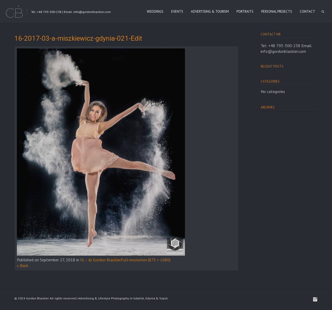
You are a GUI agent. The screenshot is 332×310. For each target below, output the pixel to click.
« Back (22, 265)
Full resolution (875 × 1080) (145, 259)
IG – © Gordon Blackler (100, 259)
